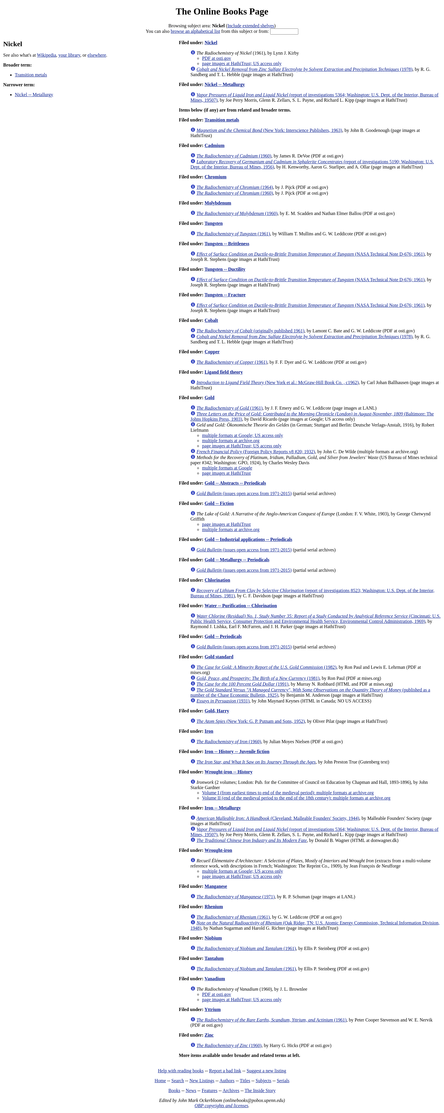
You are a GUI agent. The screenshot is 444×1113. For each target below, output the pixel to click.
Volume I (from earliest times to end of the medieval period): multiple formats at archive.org (288, 792)
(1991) (242, 684)
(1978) (304, 69)
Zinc (209, 1035)
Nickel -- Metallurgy (34, 94)
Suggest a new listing (266, 1070)
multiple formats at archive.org (230, 440)
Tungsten (214, 223)
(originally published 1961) (250, 330)
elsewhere (97, 55)
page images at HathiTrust (226, 473)
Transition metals (31, 74)
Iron (209, 731)
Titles (245, 1080)
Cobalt (211, 320)
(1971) (235, 896)
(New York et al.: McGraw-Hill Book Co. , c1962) (277, 382)
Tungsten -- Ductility (225, 269)
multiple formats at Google (227, 467)
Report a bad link (225, 1070)
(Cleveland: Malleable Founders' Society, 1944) (277, 818)
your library (69, 55)
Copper (212, 351)
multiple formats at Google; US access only (242, 435)
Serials (283, 1080)
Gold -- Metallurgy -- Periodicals (237, 559)
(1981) (258, 678)
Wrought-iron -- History (228, 771)
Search (178, 1080)
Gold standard (219, 656)
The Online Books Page (222, 11)
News (191, 1090)
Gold (209, 397)
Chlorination (217, 580)
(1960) (233, 155)
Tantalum (214, 958)
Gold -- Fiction (219, 503)
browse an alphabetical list (195, 31)
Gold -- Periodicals (223, 636)
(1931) (223, 700)
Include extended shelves (251, 25)
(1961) (233, 233)
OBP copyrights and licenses (221, 1105)
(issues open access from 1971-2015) (244, 493)
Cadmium (214, 145)
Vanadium (215, 978)
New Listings (201, 1080)
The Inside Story (260, 1090)
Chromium (215, 176)
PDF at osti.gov (216, 58)
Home (160, 1080)
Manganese (216, 886)
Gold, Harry (217, 710)
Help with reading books (181, 1070)
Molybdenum (218, 202)
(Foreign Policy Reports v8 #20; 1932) (255, 451)
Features (209, 1090)
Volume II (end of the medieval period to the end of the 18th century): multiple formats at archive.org (296, 797)
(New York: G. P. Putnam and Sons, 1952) (250, 721)
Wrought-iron (218, 850)
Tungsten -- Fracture (225, 294)
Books (174, 1090)
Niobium (213, 937)
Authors (226, 1080)
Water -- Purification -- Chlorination (241, 605)
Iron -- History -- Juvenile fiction (237, 751)
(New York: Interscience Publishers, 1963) (269, 130)
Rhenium (214, 906)
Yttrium (212, 1009)
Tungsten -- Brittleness (227, 243)
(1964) (234, 187)
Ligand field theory (224, 372)
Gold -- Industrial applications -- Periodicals (248, 539)
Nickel (211, 42)
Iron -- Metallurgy (223, 807)
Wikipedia (46, 55)
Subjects (263, 1080)
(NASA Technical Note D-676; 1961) (310, 254)
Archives (231, 1090)
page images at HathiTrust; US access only (241, 63)
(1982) (266, 667)
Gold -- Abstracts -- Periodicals (235, 483)
